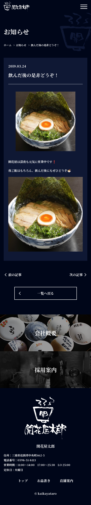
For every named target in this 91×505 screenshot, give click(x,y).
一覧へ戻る (45, 293)
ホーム (7, 45)
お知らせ (21, 45)
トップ (23, 480)
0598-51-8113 (26, 460)
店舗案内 (66, 480)
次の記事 (76, 274)
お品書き (43, 480)
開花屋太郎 (45, 446)
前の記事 (15, 274)
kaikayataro (47, 493)
